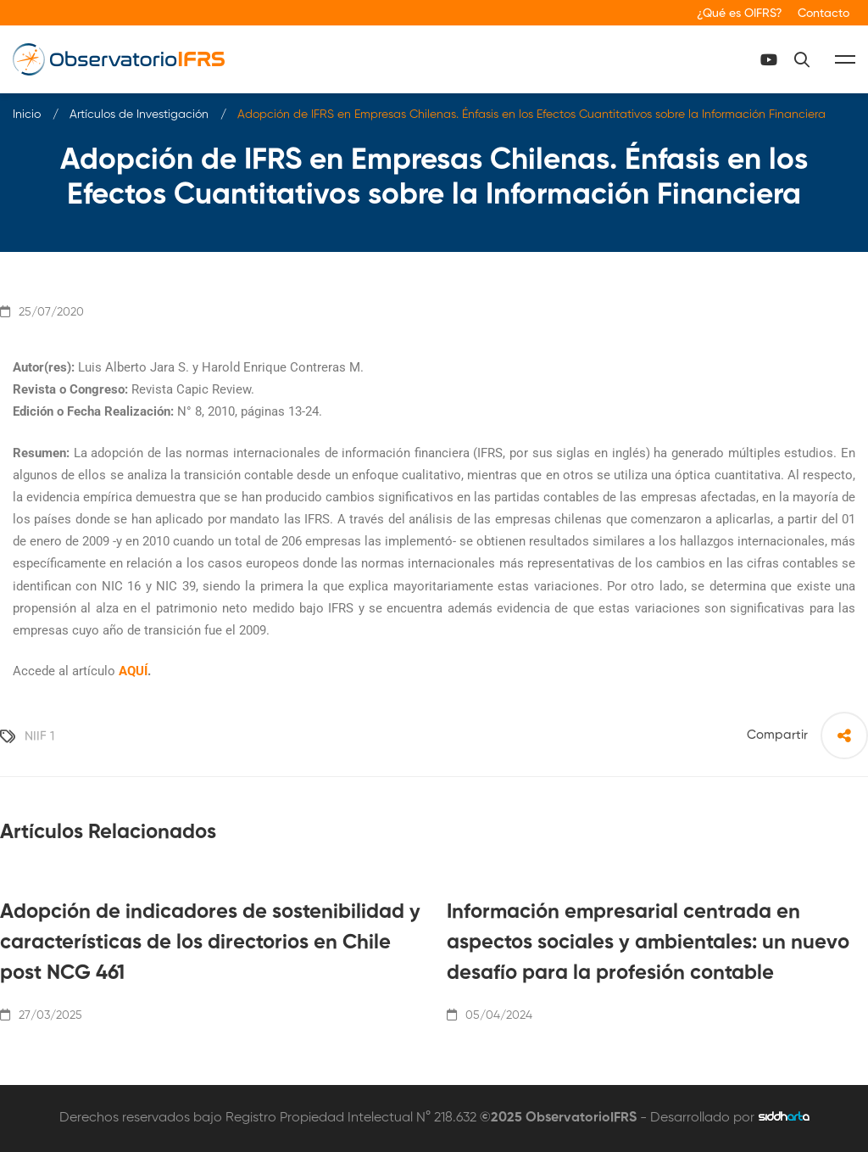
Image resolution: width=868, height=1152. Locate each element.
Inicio (27, 114)
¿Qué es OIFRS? (739, 14)
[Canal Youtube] (769, 59)
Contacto (823, 14)
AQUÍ (133, 671)
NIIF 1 (39, 736)
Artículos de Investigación (139, 114)
